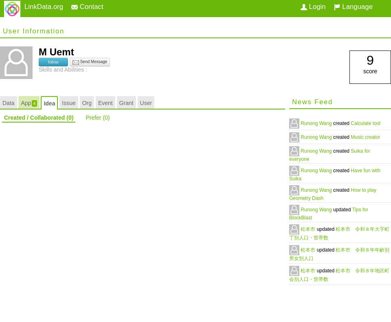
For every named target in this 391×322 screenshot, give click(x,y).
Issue (68, 103)
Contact (87, 7)
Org (87, 103)
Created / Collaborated (38, 117)
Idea (49, 103)
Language (353, 7)
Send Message (90, 62)
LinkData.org (43, 7)
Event (105, 103)
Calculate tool (365, 123)
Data (8, 103)
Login (313, 7)
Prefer (98, 117)
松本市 (308, 229)
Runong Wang (317, 123)
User (146, 103)
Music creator (365, 137)
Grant (126, 103)
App (29, 103)
